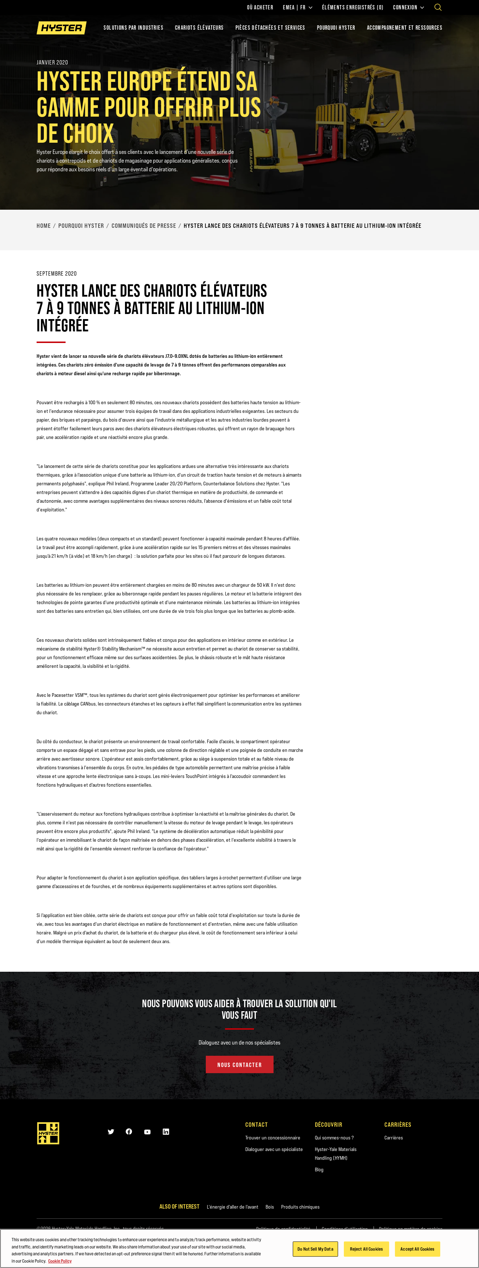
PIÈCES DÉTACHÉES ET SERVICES (270, 27)
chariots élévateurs (199, 27)
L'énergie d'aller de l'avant (232, 1207)
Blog (319, 1169)
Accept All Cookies (417, 1250)
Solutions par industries (133, 27)
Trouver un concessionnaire (272, 1138)
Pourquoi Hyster (81, 225)
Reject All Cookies (366, 1250)
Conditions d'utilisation (345, 1228)
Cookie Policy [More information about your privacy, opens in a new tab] (60, 1261)
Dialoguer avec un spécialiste (274, 1149)
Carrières (393, 1138)
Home (44, 225)
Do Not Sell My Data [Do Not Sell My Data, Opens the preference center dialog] (315, 1250)
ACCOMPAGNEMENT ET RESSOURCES (404, 27)
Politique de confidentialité (283, 1228)
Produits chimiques (300, 1207)
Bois (270, 1207)
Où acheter (260, 8)
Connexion (408, 8)
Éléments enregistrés (353, 8)
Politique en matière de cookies (410, 1228)
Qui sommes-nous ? (334, 1138)
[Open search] (438, 7)
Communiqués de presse (144, 225)
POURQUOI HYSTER (336, 27)
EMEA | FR (297, 8)
